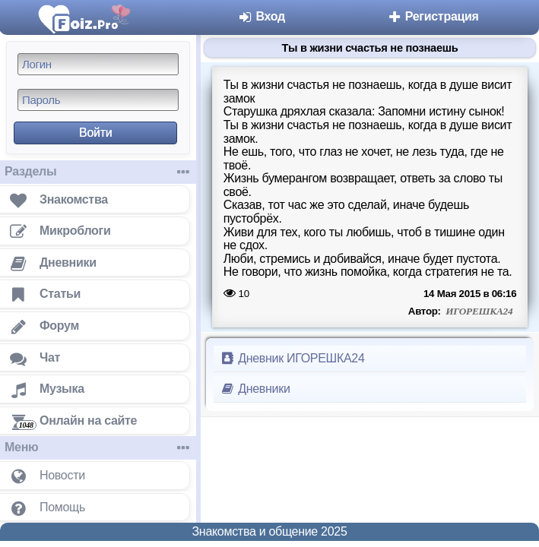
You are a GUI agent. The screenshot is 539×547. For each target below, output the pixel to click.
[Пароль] (98, 100)
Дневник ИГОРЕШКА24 (292, 358)
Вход (261, 16)
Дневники (255, 388)
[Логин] (98, 64)
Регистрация (433, 16)
